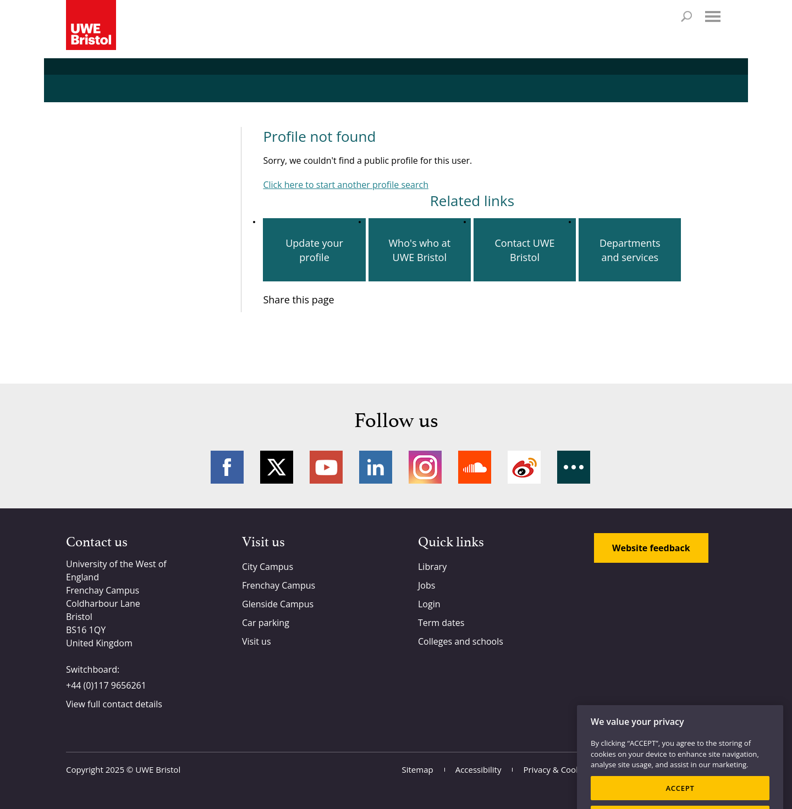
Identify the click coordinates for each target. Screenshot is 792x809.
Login (429, 604)
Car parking (265, 623)
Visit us (256, 641)
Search (686, 16)
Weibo (524, 467)
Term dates (441, 623)
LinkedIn (375, 467)
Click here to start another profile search (345, 185)
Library (432, 567)
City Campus (267, 567)
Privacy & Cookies (557, 769)
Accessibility (478, 769)
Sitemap (417, 769)
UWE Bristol (157, 769)
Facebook (227, 467)
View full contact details (114, 704)
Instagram (425, 467)
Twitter (276, 467)
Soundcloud (474, 467)
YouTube (326, 467)
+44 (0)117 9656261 (106, 685)
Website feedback (651, 548)
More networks (573, 467)
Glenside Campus (278, 604)
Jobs (426, 585)
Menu (713, 16)
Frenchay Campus (278, 585)
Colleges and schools (460, 641)
